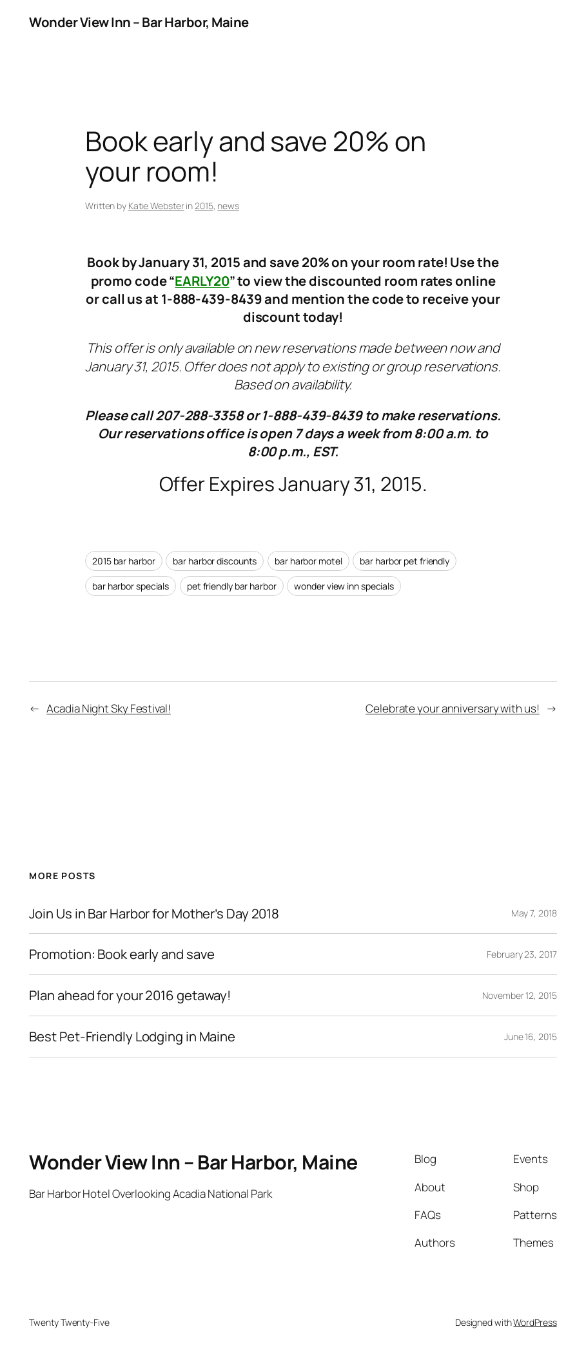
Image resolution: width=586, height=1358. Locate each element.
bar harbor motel (308, 561)
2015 (204, 206)
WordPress (534, 1322)
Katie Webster (156, 206)
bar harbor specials (130, 586)
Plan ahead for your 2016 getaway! (130, 995)
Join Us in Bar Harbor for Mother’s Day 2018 (154, 913)
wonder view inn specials (344, 586)
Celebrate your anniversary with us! (453, 708)
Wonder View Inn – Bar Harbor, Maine (139, 22)
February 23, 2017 (521, 954)
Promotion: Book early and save (121, 954)
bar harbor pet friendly (404, 561)
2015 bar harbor (123, 561)
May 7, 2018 (534, 913)
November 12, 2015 (519, 995)
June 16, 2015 (530, 1036)
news (228, 206)
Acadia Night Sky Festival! (108, 708)
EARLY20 (202, 281)
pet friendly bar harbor (232, 586)
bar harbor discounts (215, 561)
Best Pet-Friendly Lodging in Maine (132, 1036)
